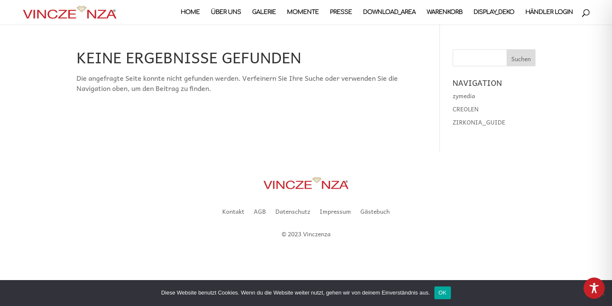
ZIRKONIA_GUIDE (479, 122)
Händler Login (549, 12)
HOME (190, 12)
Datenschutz (292, 212)
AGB (260, 212)
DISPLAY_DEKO (493, 12)
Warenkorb (444, 12)
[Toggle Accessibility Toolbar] (594, 288)
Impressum (335, 212)
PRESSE (341, 12)
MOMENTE (303, 12)
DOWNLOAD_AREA (389, 12)
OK (443, 292)
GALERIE (264, 12)
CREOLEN (466, 108)
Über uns (226, 12)
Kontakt (233, 212)
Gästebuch (375, 212)
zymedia (464, 95)
